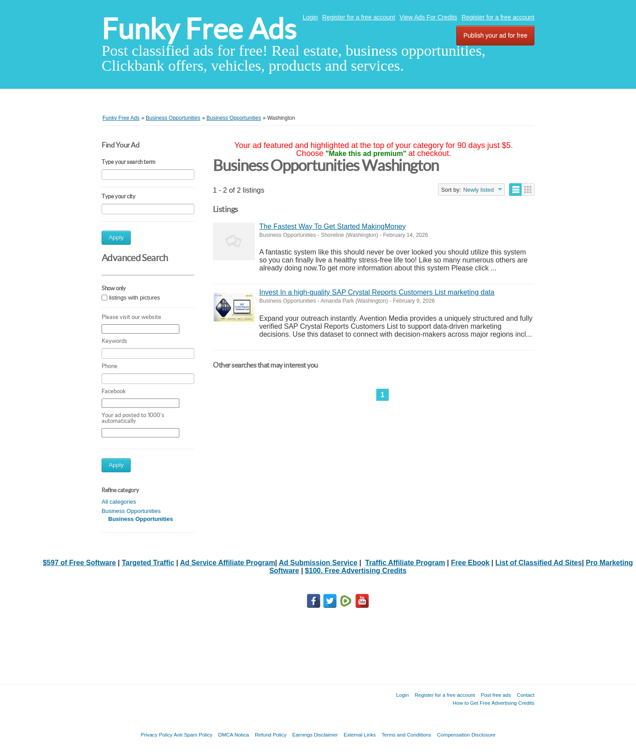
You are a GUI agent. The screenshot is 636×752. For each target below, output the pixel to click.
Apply (116, 237)
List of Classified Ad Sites (539, 562)
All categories (119, 501)
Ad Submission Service (318, 562)
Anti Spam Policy (193, 734)
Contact (525, 695)
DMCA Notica (233, 734)
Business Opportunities (131, 511)
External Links (360, 734)
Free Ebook (470, 562)
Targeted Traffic (148, 562)
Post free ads (496, 695)
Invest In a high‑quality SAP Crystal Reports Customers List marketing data (376, 292)
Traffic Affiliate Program (405, 562)
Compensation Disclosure (466, 734)
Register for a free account (358, 17)
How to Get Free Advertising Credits (493, 703)
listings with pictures (134, 297)
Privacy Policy (156, 734)
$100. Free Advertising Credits (356, 570)
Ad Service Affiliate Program (227, 562)
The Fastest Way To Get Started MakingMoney (332, 226)
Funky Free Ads (199, 29)
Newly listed (478, 189)
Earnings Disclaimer (315, 734)
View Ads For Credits (428, 17)
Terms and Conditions (406, 734)
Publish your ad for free (495, 35)
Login (310, 17)
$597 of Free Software (79, 562)
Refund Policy (271, 734)
